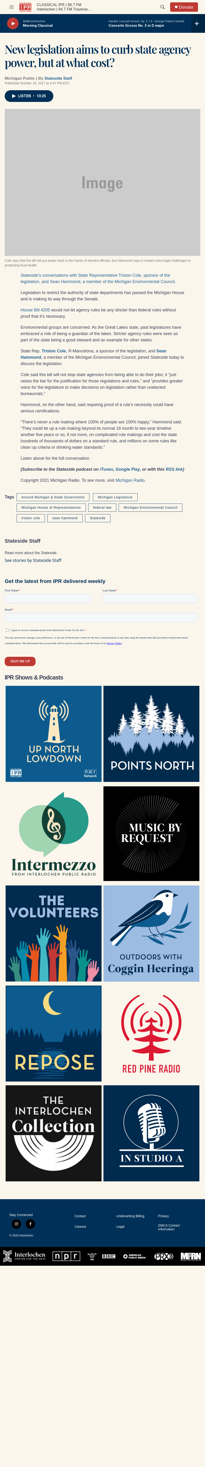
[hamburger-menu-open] (11, 7)
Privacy (163, 1216)
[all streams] (198, 23)
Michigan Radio (130, 480)
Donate (186, 7)
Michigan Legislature (115, 497)
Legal (120, 1226)
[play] (13, 23)
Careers (80, 1226)
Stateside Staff (58, 78)
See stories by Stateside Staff (33, 560)
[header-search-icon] (162, 7)
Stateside (98, 518)
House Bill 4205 (35, 310)
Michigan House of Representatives (51, 507)
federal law (102, 507)
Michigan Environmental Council (150, 507)
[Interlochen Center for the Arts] (24, 1256)
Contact (80, 1216)
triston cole (31, 518)
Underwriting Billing (130, 1216)
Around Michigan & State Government (53, 497)
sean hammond (65, 518)
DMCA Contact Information (169, 1227)
